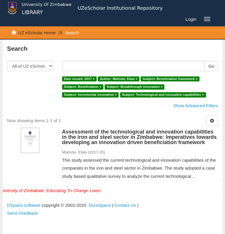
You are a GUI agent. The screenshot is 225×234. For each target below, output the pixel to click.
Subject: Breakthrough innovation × (135, 86)
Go (211, 66)
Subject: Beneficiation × (82, 86)
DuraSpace (100, 205)
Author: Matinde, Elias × (118, 79)
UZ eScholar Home (37, 32)
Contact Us (125, 205)
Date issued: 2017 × (79, 79)
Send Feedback (22, 213)
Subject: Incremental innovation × (90, 95)
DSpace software (23, 205)
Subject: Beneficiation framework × (170, 79)
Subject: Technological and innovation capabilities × (163, 95)
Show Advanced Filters (195, 105)
